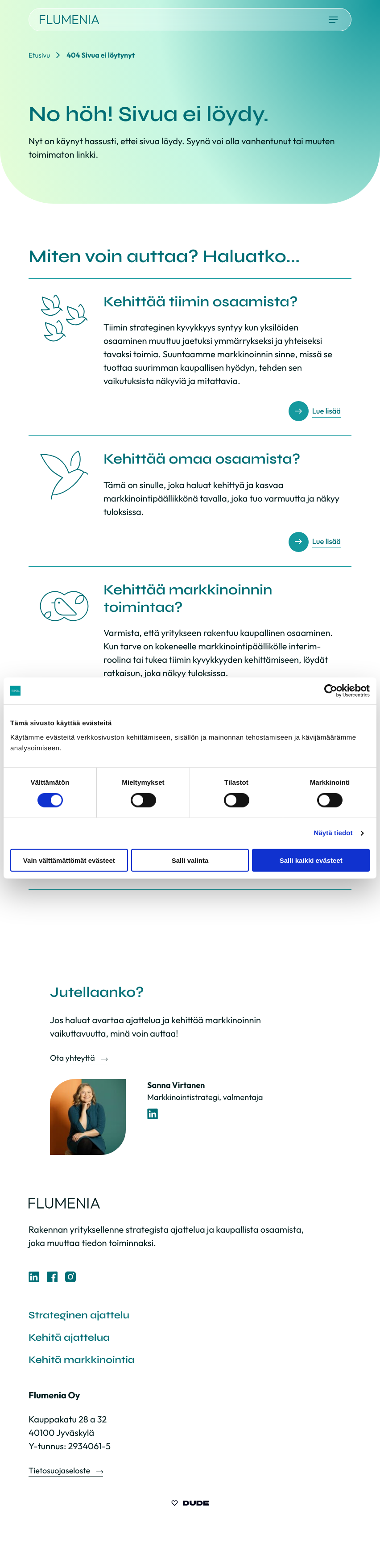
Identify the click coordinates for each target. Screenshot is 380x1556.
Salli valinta (190, 860)
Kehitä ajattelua (72, 1339)
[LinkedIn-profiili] (152, 1114)
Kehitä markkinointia (85, 1362)
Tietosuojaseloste (60, 1473)
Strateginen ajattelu (82, 1315)
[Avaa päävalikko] (333, 19)
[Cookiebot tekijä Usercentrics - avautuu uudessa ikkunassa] (331, 691)
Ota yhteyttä (73, 1058)
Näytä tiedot (333, 833)
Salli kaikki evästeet (311, 860)
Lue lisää (325, 411)
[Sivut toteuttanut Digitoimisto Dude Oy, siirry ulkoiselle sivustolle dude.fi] (190, 1507)
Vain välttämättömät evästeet (69, 860)
